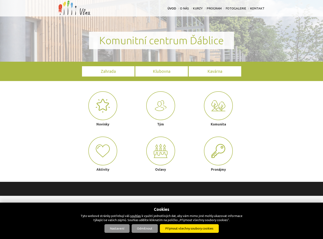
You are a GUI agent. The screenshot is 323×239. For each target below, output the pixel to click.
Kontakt (257, 8)
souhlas (135, 216)
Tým (160, 108)
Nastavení (117, 228)
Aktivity (102, 154)
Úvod (171, 8)
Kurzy (198, 8)
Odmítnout (144, 228)
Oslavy (160, 154)
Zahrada (108, 71)
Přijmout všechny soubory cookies (189, 228)
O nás (184, 8)
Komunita (218, 108)
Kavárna (214, 71)
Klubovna (161, 71)
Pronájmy (218, 154)
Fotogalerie (236, 8)
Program (214, 8)
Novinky (102, 108)
